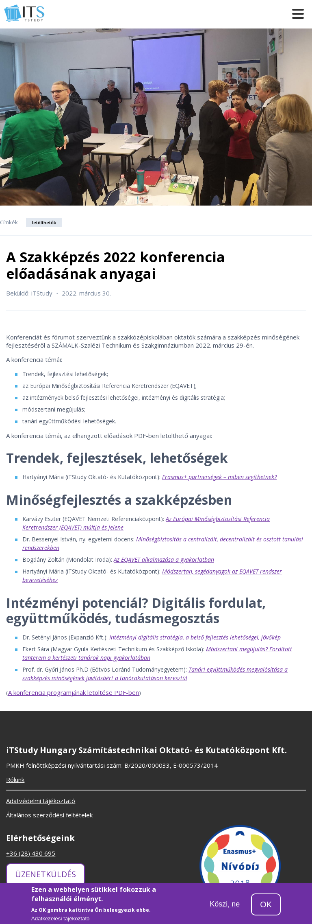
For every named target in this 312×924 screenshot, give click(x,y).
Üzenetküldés (45, 874)
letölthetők (44, 222)
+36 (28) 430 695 (30, 853)
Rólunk (15, 779)
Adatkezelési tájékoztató (60, 920)
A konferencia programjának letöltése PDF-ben (73, 692)
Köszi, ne (225, 906)
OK (266, 906)
